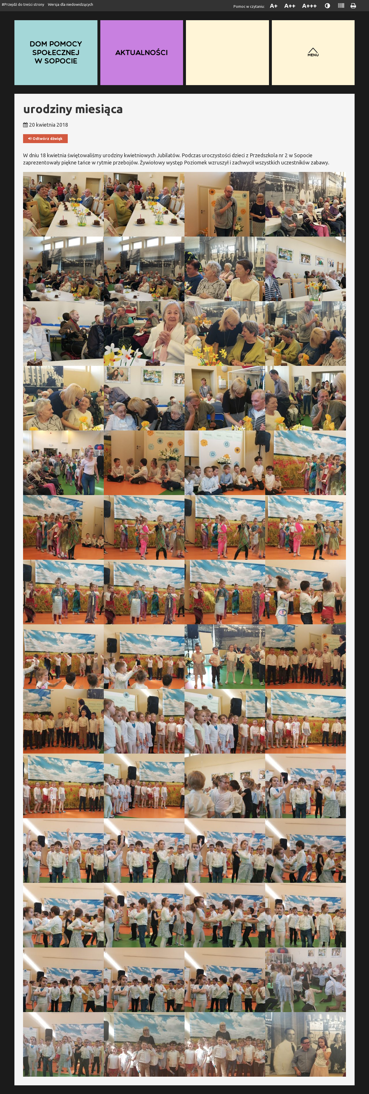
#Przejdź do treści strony (23, 4)
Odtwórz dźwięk (45, 138)
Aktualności (141, 52)
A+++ (309, 5)
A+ (274, 5)
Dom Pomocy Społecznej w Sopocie (56, 52)
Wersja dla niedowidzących (70, 4)
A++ (289, 5)
